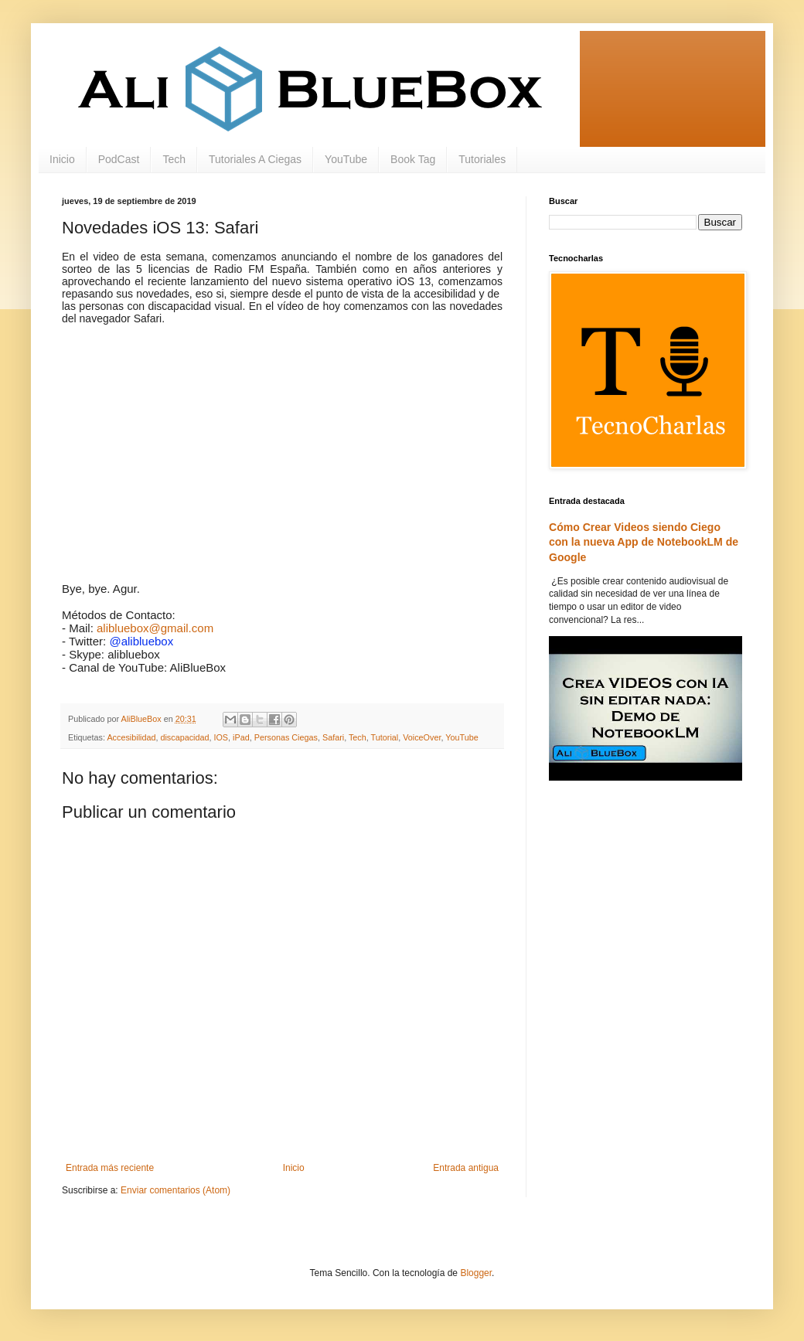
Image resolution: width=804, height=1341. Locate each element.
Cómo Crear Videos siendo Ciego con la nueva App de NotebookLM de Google (643, 542)
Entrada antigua (466, 1167)
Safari (333, 737)
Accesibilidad (131, 737)
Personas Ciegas (286, 737)
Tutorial (385, 737)
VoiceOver (422, 737)
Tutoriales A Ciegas (255, 159)
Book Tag (412, 159)
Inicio (62, 159)
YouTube (346, 159)
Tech (174, 159)
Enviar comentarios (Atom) (175, 1190)
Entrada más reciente (110, 1167)
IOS (220, 737)
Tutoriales (482, 159)
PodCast (119, 159)
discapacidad (184, 737)
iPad (241, 737)
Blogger (476, 1273)
